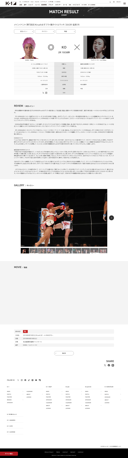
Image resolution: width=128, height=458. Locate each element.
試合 (21, 4)
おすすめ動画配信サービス (115, 446)
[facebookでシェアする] (109, 365)
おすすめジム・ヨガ (104, 446)
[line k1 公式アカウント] (32, 380)
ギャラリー (45, 31)
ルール (65, 4)
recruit (72, 452)
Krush (32, 1)
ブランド (50, 4)
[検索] (111, 2)
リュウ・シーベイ (32, 345)
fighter (9, 396)
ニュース (37, 4)
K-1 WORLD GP (26, 1)
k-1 (12, 414)
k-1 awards (11, 419)
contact (65, 452)
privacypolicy (49, 452)
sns (70, 4)
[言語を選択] (118, 1)
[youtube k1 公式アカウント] (36, 380)
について (76, 4)
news (8, 391)
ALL (20, 1)
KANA (25, 345)
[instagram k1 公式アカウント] (21, 380)
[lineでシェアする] (113, 365)
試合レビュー (24, 31)
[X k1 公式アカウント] (18, 380)
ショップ (30, 4)
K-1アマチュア (44, 1)
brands (9, 399)
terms (58, 452)
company (81, 452)
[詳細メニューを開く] (124, 3)
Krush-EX (37, 1)
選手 (25, 4)
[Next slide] (111, 217)
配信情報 (44, 4)
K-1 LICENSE (91, 4)
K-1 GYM (84, 4)
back (64, 353)
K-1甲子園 (50, 1)
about (28, 394)
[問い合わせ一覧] (114, 2)
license (29, 396)
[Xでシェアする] (105, 365)
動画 (65, 31)
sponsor (10, 402)
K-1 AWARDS (57, 1)
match (9, 394)
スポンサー (58, 4)
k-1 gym (10, 425)
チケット (9, 454)
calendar (29, 391)
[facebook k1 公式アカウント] (25, 380)
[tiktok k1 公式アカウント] (28, 380)
